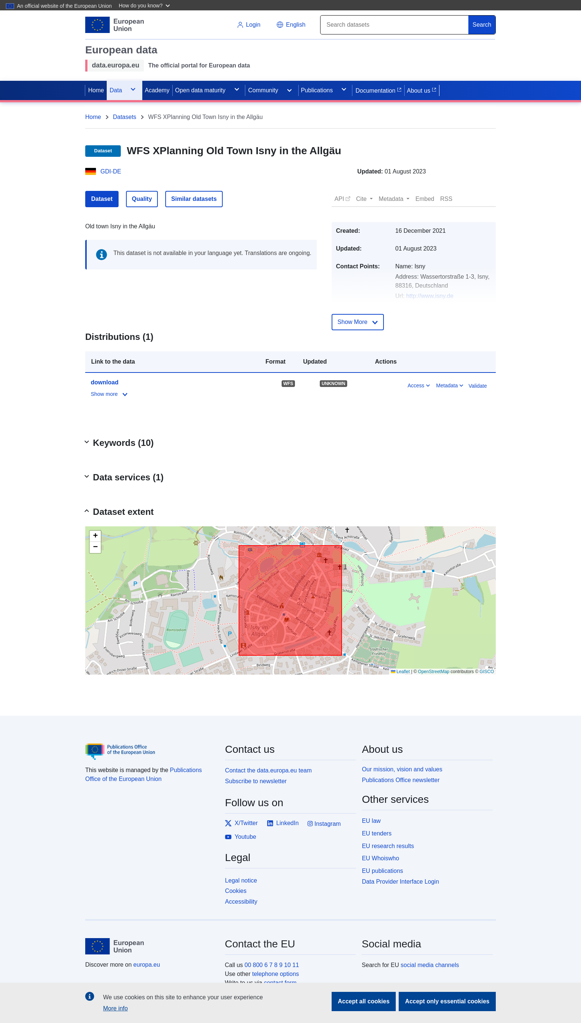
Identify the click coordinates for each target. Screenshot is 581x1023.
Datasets (124, 117)
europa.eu (146, 964)
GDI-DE (110, 171)
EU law (371, 821)
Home (93, 117)
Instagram (324, 824)
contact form (280, 983)
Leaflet (400, 671)
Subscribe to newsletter (255, 781)
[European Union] (150, 946)
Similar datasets (194, 199)
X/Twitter (241, 823)
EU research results (388, 846)
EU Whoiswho (380, 858)
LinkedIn (283, 823)
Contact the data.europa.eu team (268, 770)
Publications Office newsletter (401, 780)
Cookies (235, 891)
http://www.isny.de (430, 296)
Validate (477, 386)
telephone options (275, 974)
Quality (142, 199)
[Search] (395, 25)
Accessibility (241, 901)
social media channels (430, 965)
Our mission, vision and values (402, 769)
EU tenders (377, 833)
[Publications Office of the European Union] (150, 746)
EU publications (382, 871)
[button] (145, 5)
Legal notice (241, 880)
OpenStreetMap (433, 671)
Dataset (102, 199)
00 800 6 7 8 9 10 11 (272, 965)
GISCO (486, 671)
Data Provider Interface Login (400, 881)
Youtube (240, 837)
